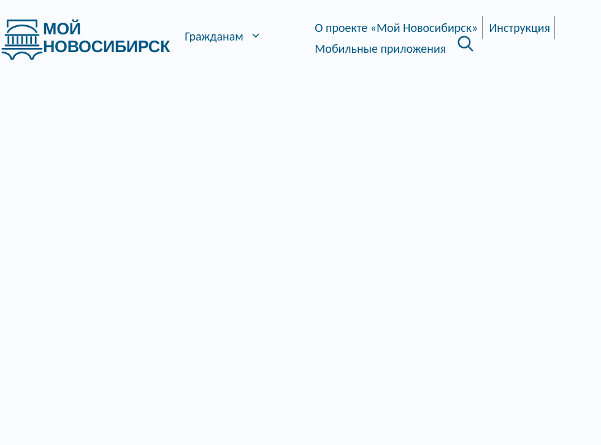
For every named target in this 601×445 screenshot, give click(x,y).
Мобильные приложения (380, 48)
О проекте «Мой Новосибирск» (396, 27)
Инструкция (520, 27)
